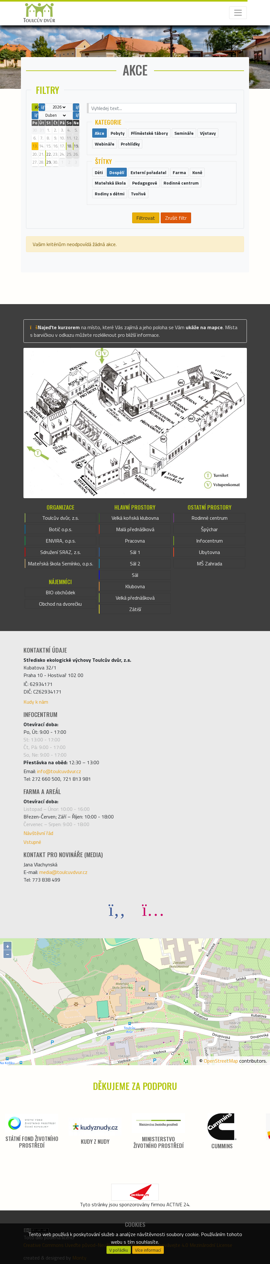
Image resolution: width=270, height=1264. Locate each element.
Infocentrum (209, 540)
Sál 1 (135, 552)
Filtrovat (145, 218)
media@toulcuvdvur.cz (63, 872)
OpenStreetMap (221, 1061)
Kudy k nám (35, 702)
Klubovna (135, 586)
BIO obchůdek (60, 592)
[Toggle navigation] (238, 12)
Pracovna (135, 540)
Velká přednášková (135, 598)
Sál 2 (135, 563)
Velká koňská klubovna (135, 518)
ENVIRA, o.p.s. (61, 540)
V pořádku (118, 1250)
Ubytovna (209, 552)
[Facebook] (117, 909)
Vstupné (32, 842)
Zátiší (135, 609)
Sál (135, 575)
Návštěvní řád (38, 833)
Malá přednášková (135, 529)
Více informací (148, 1250)
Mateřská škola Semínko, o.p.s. (60, 563)
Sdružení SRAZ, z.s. (60, 552)
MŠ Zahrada (209, 563)
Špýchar (209, 529)
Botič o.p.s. (60, 529)
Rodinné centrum (209, 518)
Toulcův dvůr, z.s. (60, 518)
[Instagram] (153, 909)
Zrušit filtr (176, 218)
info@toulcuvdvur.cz (59, 771)
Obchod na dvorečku (60, 604)
